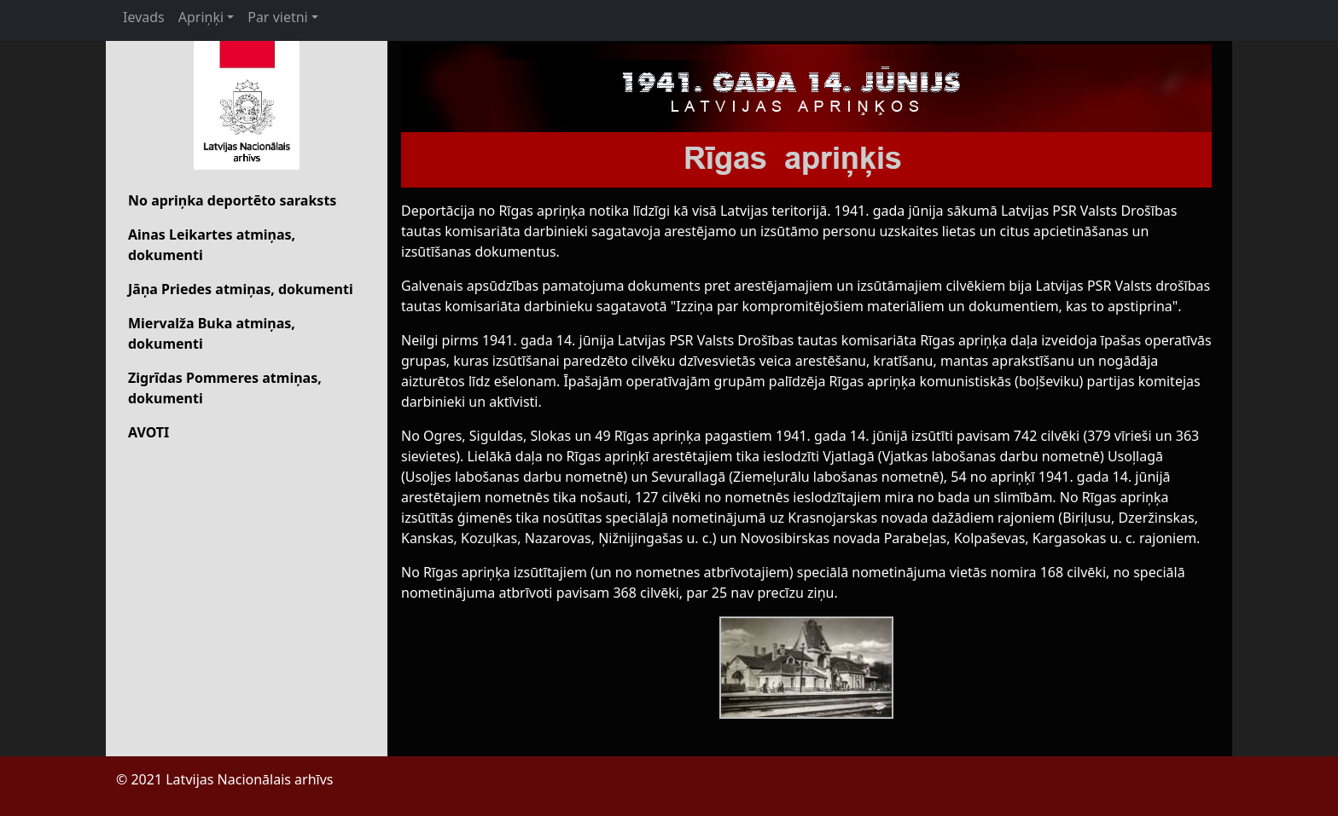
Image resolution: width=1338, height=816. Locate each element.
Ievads (144, 17)
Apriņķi (201, 17)
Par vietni (277, 17)
